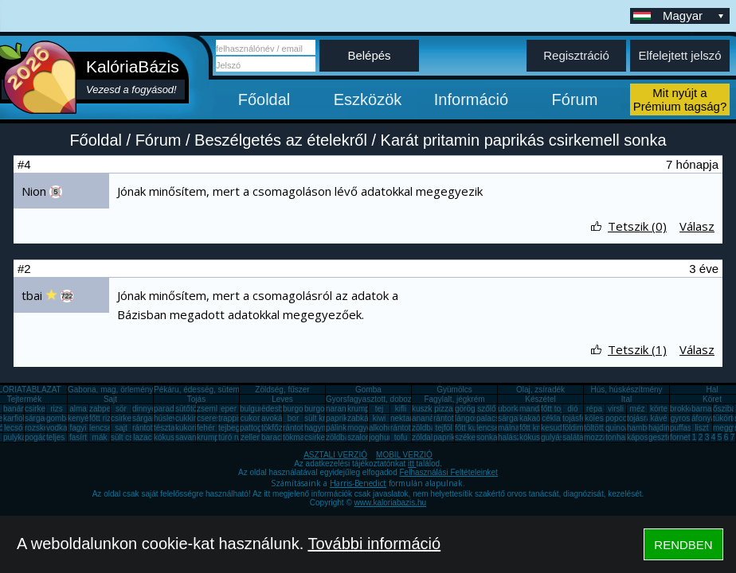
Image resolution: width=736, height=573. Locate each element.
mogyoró (362, 427)
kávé (658, 418)
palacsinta (494, 418)
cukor (250, 418)
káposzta (643, 437)
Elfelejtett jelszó (679, 55)
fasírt (78, 437)
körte (658, 408)
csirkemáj (127, 418)
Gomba (368, 389)
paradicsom (174, 408)
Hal (712, 389)
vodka (57, 427)
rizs (56, 408)
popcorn (619, 418)
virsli (616, 408)
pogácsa (40, 437)
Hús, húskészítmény (626, 389)
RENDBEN (683, 545)
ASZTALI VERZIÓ (335, 454)
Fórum (575, 99)
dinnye (143, 408)
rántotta (296, 427)
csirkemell (42, 408)
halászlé (512, 437)
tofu (401, 437)
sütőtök (188, 408)
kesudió (554, 427)
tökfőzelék (279, 427)
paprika (339, 418)
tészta (164, 427)
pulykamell (22, 437)
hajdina (661, 427)
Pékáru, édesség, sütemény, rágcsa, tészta (230, 389)
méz (637, 408)
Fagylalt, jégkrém (454, 399)
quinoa (617, 427)
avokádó (276, 418)
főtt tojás (556, 408)
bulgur (251, 408)
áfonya (703, 418)
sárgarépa (150, 418)
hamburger (646, 427)
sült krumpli (324, 418)
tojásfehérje (583, 418)
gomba (58, 418)
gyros (680, 418)
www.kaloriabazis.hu (390, 502)
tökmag (296, 437)
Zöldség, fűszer (282, 389)
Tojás (196, 399)
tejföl (443, 427)
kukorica (190, 427)
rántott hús (452, 418)
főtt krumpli (538, 427)
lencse (100, 427)
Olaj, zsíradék (540, 389)
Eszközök (368, 99)
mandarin (536, 408)
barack (273, 437)
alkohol (381, 427)
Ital (626, 399)
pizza (443, 408)
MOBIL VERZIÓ (404, 454)
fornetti (682, 437)
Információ (471, 99)
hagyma (318, 427)
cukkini (187, 418)
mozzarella (603, 437)
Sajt (110, 399)
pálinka (338, 427)
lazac (142, 437)
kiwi (379, 418)
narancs (340, 408)
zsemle (209, 408)
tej (379, 408)
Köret (712, 399)
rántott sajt (409, 427)
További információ (373, 543)
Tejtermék (24, 399)
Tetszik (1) (637, 349)
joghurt (381, 437)
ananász (427, 418)
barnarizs (707, 408)
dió (572, 408)
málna (508, 427)
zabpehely (107, 408)
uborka (510, 408)
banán (14, 408)
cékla (551, 418)
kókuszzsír (172, 437)
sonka (487, 437)
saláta (573, 437)
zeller (250, 437)
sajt (121, 427)
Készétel (540, 399)
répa (594, 408)
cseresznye (217, 418)
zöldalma (428, 437)
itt (412, 463)
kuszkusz (428, 408)
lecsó (13, 427)
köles (594, 418)
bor (293, 418)
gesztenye (666, 437)
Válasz (696, 226)
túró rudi (233, 437)
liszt (701, 427)
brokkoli (683, 408)
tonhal (616, 437)
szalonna (363, 437)
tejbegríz (233, 427)
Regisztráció (576, 55)
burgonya (299, 408)
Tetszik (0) (637, 226)
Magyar (694, 15)
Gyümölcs (454, 389)
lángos (466, 418)
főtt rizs (102, 418)
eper (229, 408)
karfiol (14, 418)
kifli (400, 408)
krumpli (360, 408)
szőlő (486, 408)
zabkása (362, 418)
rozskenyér (44, 427)
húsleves (169, 418)
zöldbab (426, 427)
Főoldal (264, 99)
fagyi (77, 427)
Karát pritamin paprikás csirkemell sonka (524, 140)
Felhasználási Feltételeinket (448, 472)
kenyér (80, 418)
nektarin (404, 418)
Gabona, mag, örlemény (110, 389)
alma (78, 408)
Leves (282, 399)
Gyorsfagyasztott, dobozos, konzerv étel (397, 399)
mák (100, 437)
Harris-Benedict (358, 483)
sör (121, 408)
